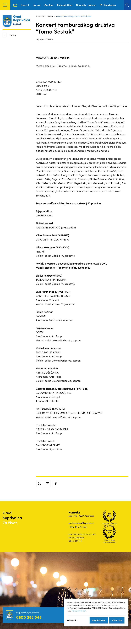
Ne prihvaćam (99, 620)
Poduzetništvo (64, 5)
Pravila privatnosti (79, 611)
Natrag (13, 35)
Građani (48, 5)
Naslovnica (15, 5)
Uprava (37, 5)
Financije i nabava (86, 5)
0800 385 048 (28, 617)
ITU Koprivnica (108, 5)
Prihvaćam (117, 620)
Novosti (25, 5)
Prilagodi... (72, 620)
